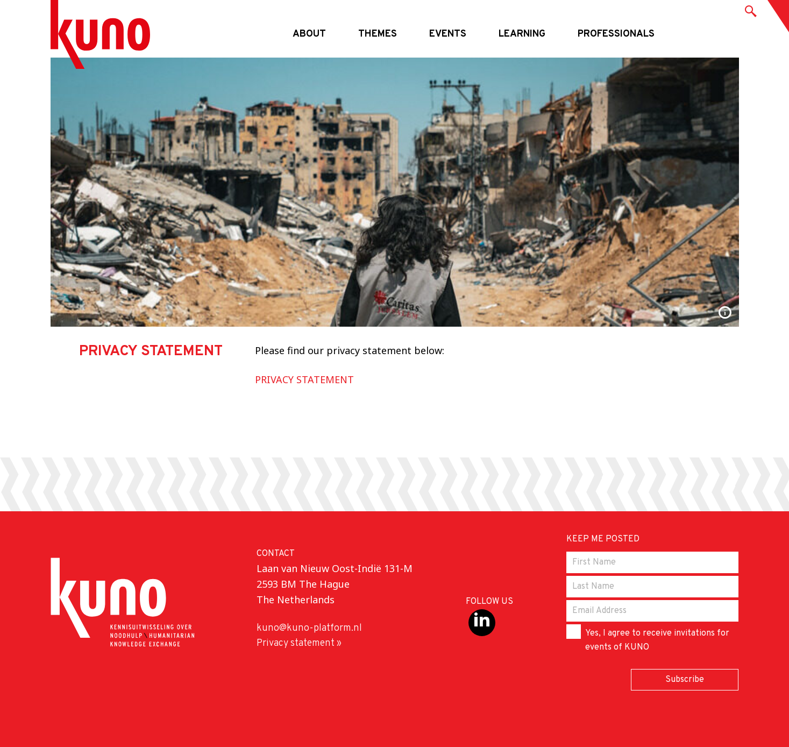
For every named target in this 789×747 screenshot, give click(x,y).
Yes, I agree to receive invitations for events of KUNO (647, 638)
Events (447, 34)
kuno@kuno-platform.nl (309, 628)
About (309, 34)
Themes (377, 34)
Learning (522, 34)
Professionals (616, 34)
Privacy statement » (299, 643)
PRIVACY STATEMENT (304, 379)
